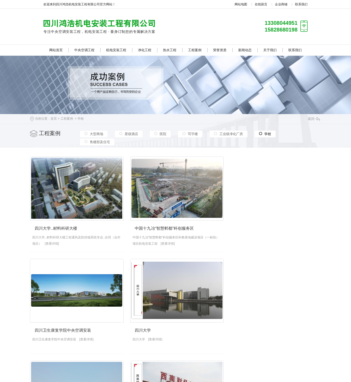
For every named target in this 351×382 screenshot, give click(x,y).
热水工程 (169, 50)
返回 (314, 119)
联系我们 (301, 4)
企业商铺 (281, 4)
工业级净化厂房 (231, 134)
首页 (54, 118)
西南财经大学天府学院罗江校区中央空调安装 (273, 329)
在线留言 (261, 4)
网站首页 (56, 50)
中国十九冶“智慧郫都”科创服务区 (163, 227)
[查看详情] (55, 243)
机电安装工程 (116, 50)
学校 (80, 118)
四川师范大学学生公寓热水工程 (162, 329)
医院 (163, 134)
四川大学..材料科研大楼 (56, 227)
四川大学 (43, 329)
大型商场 (96, 134)
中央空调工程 (84, 50)
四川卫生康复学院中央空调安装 (261, 227)
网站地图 (241, 4)
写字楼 (193, 134)
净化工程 (144, 50)
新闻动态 (245, 50)
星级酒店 (131, 134)
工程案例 (194, 50)
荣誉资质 (220, 50)
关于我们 (270, 50)
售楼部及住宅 (100, 142)
